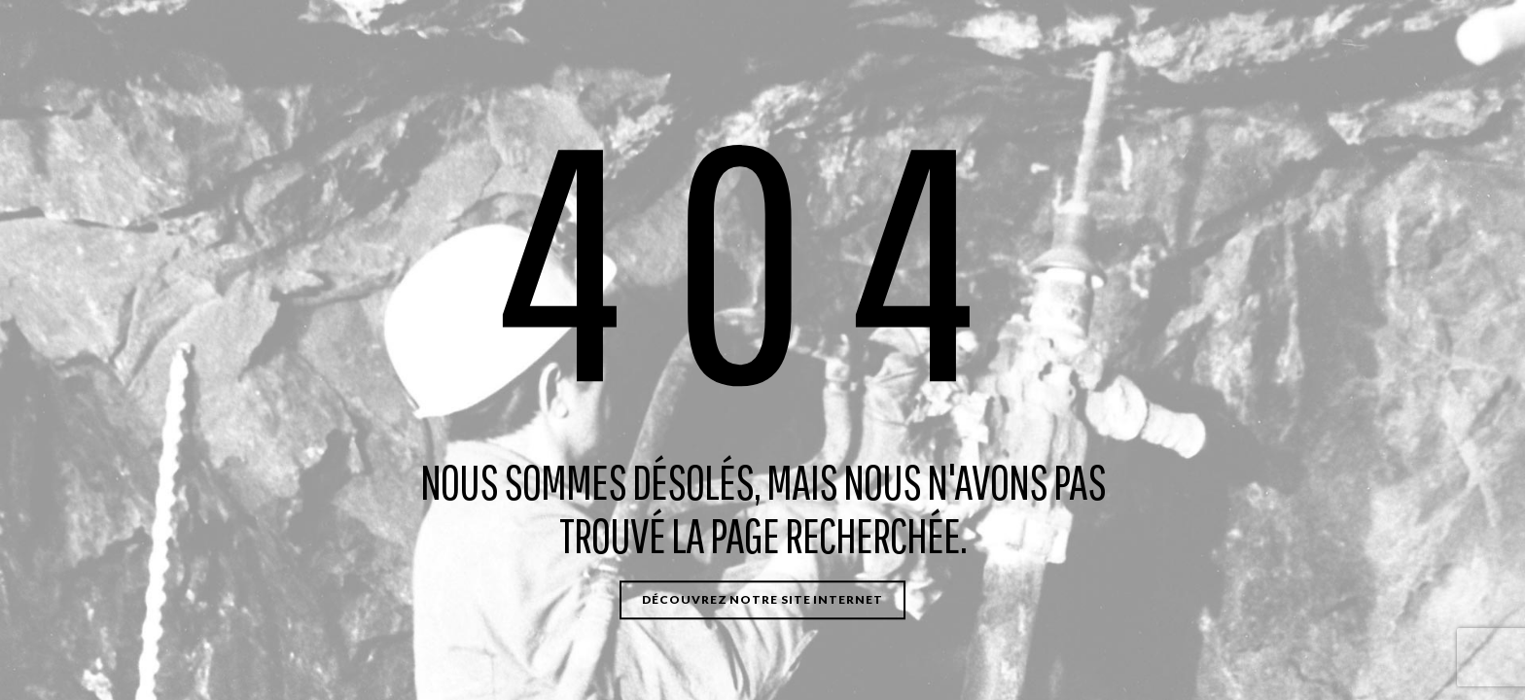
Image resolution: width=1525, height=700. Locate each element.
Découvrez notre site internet (762, 599)
